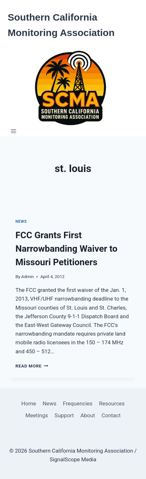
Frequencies (78, 403)
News (21, 221)
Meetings (36, 415)
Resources (112, 403)
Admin (27, 276)
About (87, 415)
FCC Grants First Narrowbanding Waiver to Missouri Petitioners (66, 248)
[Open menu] (14, 131)
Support (64, 415)
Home (28, 403)
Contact (111, 415)
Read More (31, 365)
